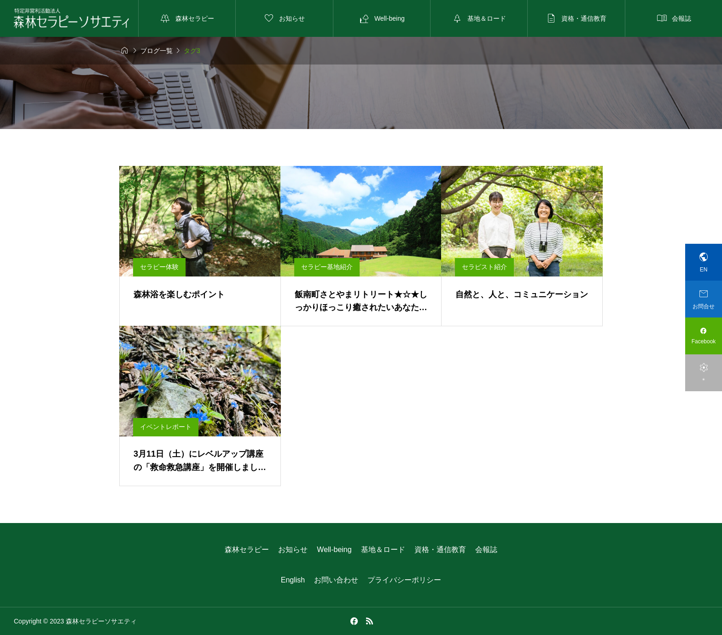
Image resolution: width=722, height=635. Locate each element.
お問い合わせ (336, 580)
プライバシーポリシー (404, 580)
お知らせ (293, 549)
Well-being (334, 549)
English (293, 580)
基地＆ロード (383, 549)
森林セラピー (247, 549)
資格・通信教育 (440, 549)
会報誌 (486, 549)
